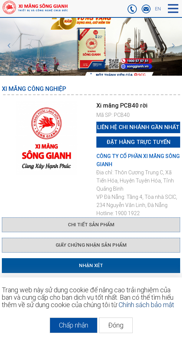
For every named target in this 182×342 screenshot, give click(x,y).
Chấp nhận (73, 325)
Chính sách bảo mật (146, 305)
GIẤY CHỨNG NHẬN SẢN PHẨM (91, 245)
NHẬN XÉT (91, 265)
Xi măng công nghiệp (34, 88)
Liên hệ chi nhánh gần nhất (138, 127)
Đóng (115, 325)
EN (158, 8)
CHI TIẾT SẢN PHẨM (91, 224)
